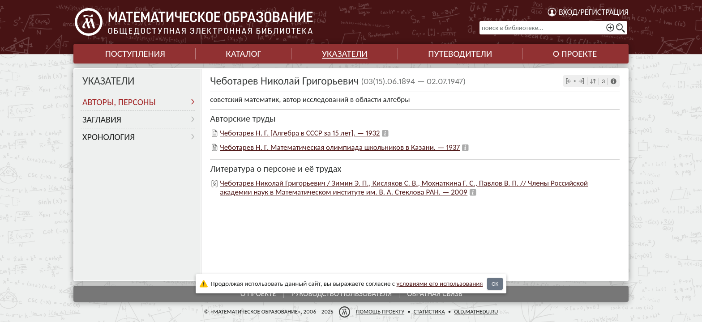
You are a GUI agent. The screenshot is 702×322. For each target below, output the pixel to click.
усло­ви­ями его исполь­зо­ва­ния (440, 284)
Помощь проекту (380, 311)
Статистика (429, 311)
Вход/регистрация (594, 12)
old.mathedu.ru (476, 311)
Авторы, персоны (119, 102)
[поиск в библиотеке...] (553, 27)
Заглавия (101, 119)
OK (495, 283)
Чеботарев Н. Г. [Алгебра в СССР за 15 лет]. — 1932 (300, 133)
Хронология (108, 136)
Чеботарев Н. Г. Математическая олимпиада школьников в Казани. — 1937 (340, 147)
